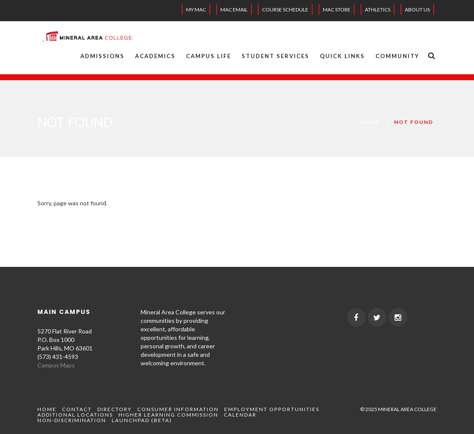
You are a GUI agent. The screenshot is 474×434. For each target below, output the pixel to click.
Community (397, 56)
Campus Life (208, 56)
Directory (114, 409)
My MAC (196, 9)
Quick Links (342, 56)
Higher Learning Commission (168, 415)
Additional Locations (75, 415)
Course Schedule (285, 9)
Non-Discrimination (71, 420)
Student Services (275, 56)
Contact (77, 409)
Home (370, 122)
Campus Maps (56, 365)
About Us (417, 9)
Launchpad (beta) (142, 420)
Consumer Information (178, 409)
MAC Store (336, 9)
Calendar (240, 415)
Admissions (102, 56)
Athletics (377, 9)
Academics (155, 56)
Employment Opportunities (271, 409)
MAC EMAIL (234, 9)
